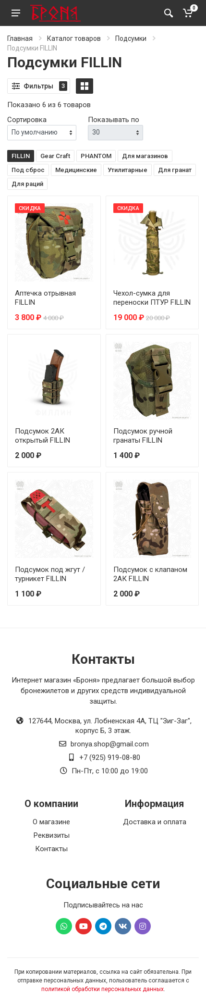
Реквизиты (52, 835)
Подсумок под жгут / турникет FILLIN (50, 574)
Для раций (27, 183)
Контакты (51, 848)
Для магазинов (145, 156)
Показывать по (113, 119)
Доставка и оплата (154, 822)
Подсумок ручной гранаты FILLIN (142, 436)
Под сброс (28, 170)
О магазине (51, 822)
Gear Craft (55, 156)
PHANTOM (96, 156)
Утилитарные (127, 170)
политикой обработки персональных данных (102, 989)
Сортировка (27, 119)
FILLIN (21, 156)
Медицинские (76, 170)
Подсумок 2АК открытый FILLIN (42, 436)
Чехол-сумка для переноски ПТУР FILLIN (152, 298)
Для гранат (175, 170)
